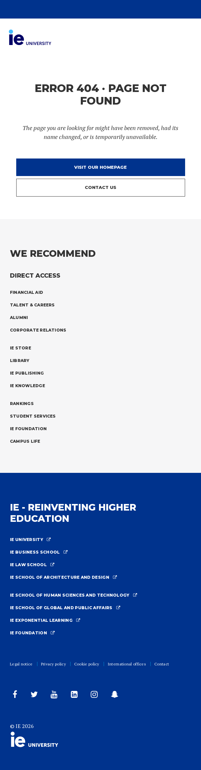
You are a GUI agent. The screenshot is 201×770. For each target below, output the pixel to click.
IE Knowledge (27, 385)
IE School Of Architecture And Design (63, 577)
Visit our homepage (100, 167)
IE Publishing (27, 373)
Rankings (22, 403)
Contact (161, 663)
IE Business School (39, 552)
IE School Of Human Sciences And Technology (73, 595)
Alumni (19, 317)
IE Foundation (28, 428)
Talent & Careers (32, 304)
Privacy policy (53, 663)
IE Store (20, 347)
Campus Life (25, 441)
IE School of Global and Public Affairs (65, 607)
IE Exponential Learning (45, 620)
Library (19, 360)
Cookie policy (86, 663)
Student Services (33, 416)
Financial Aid (26, 292)
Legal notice (21, 663)
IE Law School (32, 564)
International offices (127, 663)
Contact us (100, 187)
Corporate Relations (38, 330)
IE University (30, 539)
